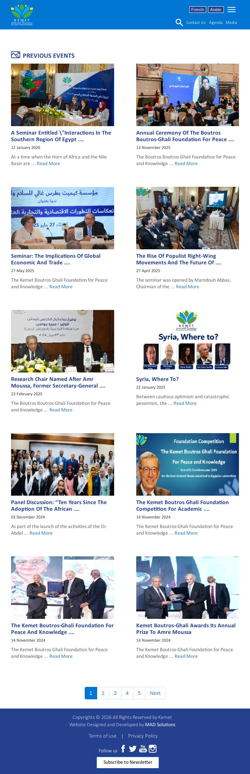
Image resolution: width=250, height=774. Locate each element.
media (231, 23)
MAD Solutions (160, 725)
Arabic (216, 9)
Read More (48, 164)
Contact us (196, 23)
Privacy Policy (143, 736)
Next (155, 693)
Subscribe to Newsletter (127, 762)
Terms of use (102, 736)
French (197, 9)
